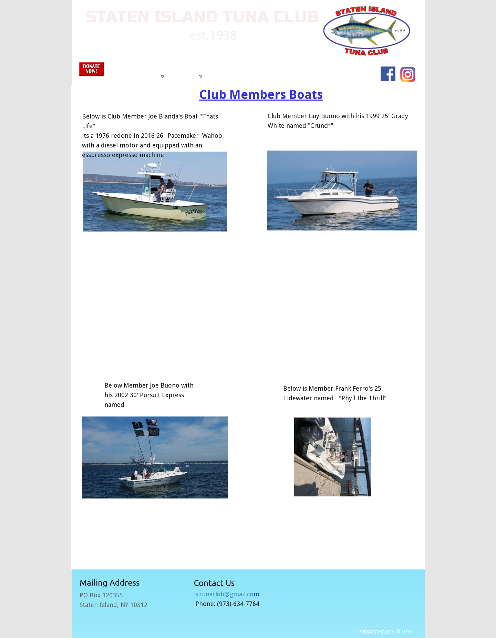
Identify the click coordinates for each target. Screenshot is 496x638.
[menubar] (246, 76)
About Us (154, 76)
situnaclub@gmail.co (227, 594)
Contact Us (275, 76)
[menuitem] (130, 76)
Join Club (301, 76)
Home (130, 76)
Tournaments (188, 76)
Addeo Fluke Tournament (234, 76)
